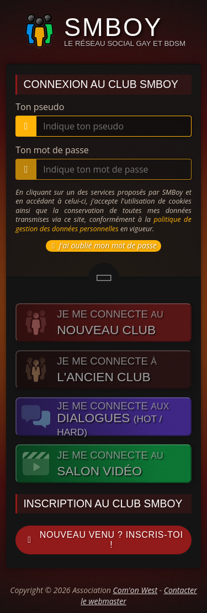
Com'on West (135, 590)
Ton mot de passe (52, 150)
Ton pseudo (39, 106)
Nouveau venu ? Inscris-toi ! (103, 539)
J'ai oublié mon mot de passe (102, 245)
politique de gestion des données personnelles (103, 223)
